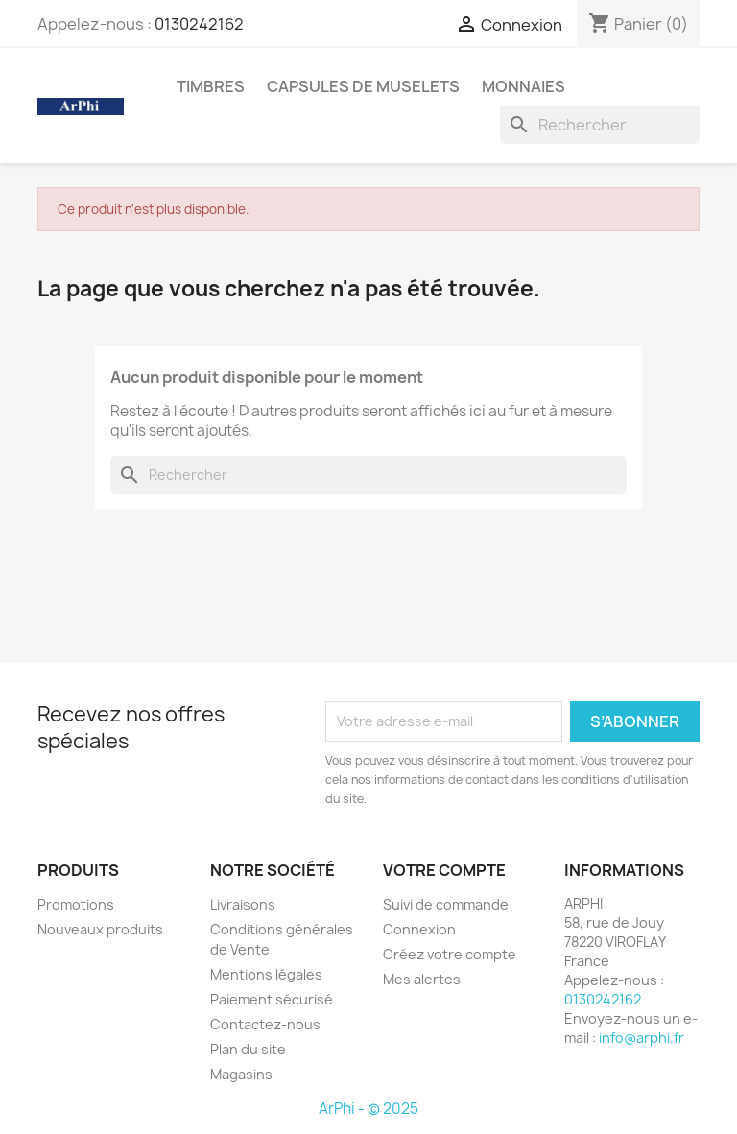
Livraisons (242, 904)
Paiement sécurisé (271, 999)
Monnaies (523, 86)
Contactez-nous (265, 1024)
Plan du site (248, 1049)
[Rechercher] (600, 125)
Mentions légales (266, 974)
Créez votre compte (449, 954)
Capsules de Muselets (363, 86)
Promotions (75, 904)
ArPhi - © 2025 (368, 1109)
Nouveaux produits (100, 929)
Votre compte (444, 870)
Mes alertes (422, 979)
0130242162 (199, 24)
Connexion (419, 929)
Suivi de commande (446, 904)
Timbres (211, 86)
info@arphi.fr (641, 1037)
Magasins (241, 1074)
